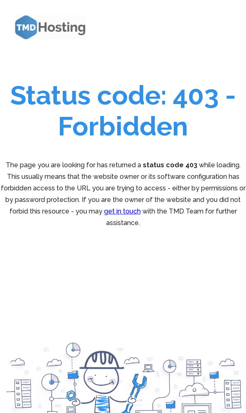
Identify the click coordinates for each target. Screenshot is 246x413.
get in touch (122, 211)
